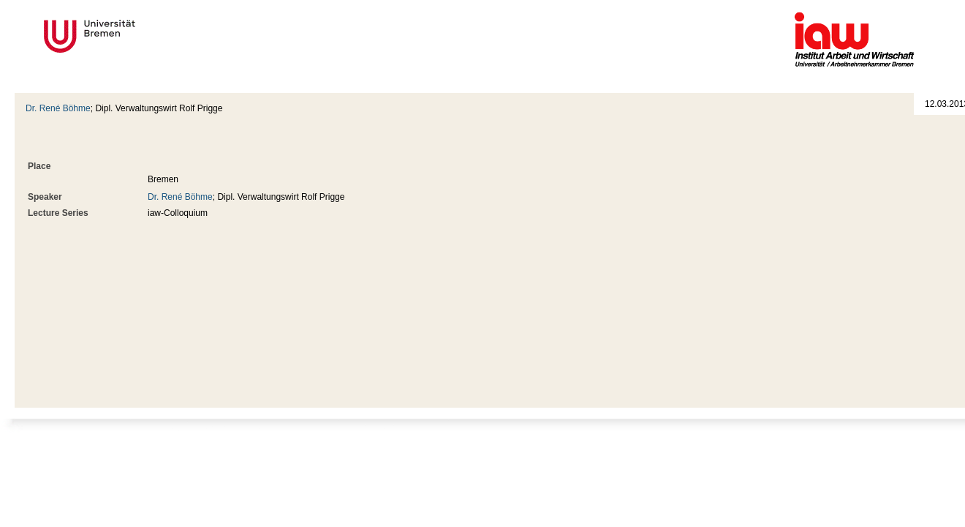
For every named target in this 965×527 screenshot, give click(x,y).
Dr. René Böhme (58, 108)
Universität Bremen (138, 36)
